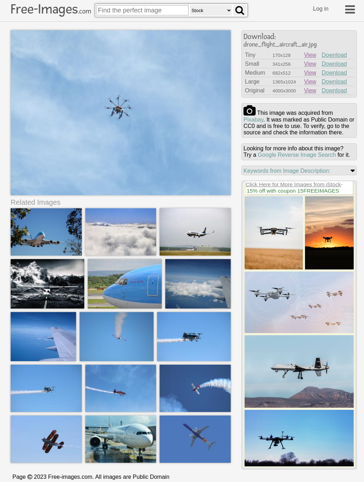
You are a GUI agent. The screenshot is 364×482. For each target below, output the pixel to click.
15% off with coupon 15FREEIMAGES (293, 191)
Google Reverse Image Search (297, 155)
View (310, 55)
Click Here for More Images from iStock (293, 184)
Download (334, 55)
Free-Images (51, 9)
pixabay (253, 120)
